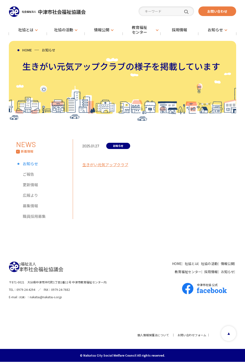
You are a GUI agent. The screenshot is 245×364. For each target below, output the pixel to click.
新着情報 (27, 151)
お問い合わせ (217, 11)
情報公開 (222, 263)
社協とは (172, 263)
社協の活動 (197, 263)
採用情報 (199, 271)
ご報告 (28, 174)
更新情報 (30, 185)
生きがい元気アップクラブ (105, 164)
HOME (27, 50)
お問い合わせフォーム (189, 337)
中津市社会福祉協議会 (64, 11)
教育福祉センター (169, 271)
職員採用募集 (34, 216)
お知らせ (48, 50)
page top (227, 337)
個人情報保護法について (151, 337)
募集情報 (30, 206)
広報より (30, 195)
